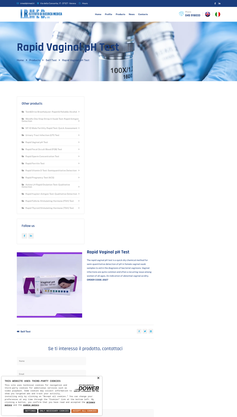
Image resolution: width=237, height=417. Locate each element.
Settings (30, 410)
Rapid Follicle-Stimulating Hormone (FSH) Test (48, 225)
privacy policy (161, 283)
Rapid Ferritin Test (33, 183)
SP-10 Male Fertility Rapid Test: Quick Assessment (43, 146)
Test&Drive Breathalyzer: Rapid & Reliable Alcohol (45, 128)
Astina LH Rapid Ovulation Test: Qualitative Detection (46, 207)
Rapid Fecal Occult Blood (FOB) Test (42, 169)
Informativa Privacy (188, 408)
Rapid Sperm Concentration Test (40, 176)
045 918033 (192, 15)
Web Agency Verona (210, 408)
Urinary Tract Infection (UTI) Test (40, 155)
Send (100, 294)
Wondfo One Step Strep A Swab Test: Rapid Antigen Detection (46, 137)
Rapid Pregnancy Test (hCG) (38, 199)
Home (98, 14)
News (132, 14)
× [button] (98, 378)
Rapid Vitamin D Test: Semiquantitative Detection (44, 191)
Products (120, 14)
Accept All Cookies (84, 410)
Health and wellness (114, 361)
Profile (108, 14)
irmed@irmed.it (27, 3)
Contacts (143, 14)
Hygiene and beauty (114, 356)
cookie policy (31, 405)
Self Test (51, 74)
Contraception (111, 372)
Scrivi (150, 320)
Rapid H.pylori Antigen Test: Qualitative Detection (44, 216)
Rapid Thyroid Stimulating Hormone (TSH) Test (48, 234)
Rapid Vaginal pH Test (35, 162)
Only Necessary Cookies (53, 410)
